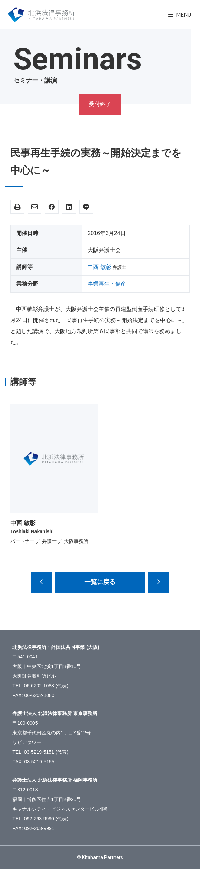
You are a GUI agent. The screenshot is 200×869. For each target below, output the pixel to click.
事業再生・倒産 (107, 284)
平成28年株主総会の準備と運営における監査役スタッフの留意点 (158, 582)
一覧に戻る (100, 581)
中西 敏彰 (99, 267)
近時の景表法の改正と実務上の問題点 (41, 582)
